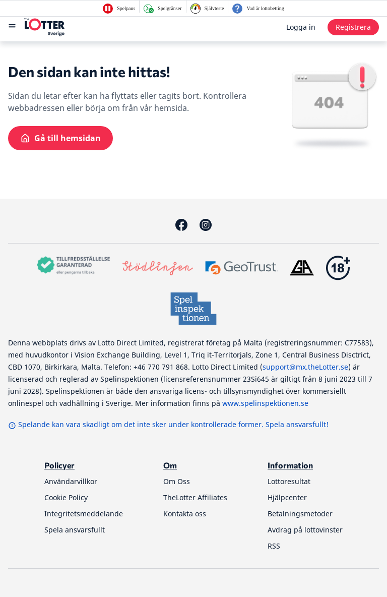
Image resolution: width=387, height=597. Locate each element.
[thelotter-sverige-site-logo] (44, 27)
